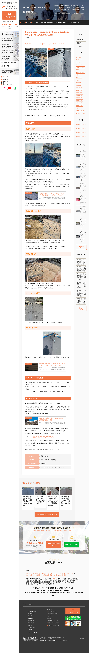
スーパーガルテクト (37, 44)
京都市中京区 (79, 90)
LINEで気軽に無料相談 (72, 545)
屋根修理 (79, 43)
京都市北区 (78, 82)
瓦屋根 (77, 70)
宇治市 (83, 113)
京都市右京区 (79, 95)
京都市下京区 (79, 105)
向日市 (77, 110)
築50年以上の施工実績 (81, 125)
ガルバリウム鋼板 (80, 67)
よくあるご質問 (5, 82)
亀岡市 (82, 110)
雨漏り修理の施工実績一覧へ (46, 515)
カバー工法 (78, 57)
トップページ (5, 77)
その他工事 (80, 46)
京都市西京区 (60, 44)
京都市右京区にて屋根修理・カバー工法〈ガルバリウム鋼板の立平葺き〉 (83, 199)
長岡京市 (78, 113)
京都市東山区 (79, 97)
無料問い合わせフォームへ (53, 545)
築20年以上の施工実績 (81, 129)
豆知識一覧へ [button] (81, 308)
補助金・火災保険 (47, 44)
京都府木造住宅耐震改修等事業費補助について (45, 437)
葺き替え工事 (28, 44)
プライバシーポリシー (9, 84)
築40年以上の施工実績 (81, 137)
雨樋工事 (78, 75)
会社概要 (5, 79)
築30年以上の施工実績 (81, 133)
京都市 (54, 44)
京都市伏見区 (79, 87)
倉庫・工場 (78, 77)
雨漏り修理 (80, 39)
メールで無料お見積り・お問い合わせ (9, 15)
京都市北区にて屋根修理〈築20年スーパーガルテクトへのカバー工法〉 (83, 188)
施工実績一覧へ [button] (81, 247)
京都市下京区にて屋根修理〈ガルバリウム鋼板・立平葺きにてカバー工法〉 (83, 211)
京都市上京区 (79, 103)
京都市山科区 (79, 108)
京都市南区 (78, 85)
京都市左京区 (79, 100)
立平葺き (78, 62)
